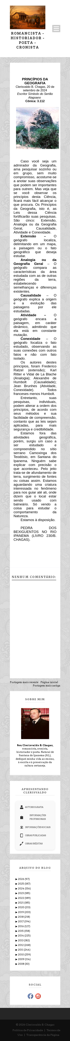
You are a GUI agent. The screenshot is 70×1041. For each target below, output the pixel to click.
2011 (21, 949)
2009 (21, 959)
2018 (21, 916)
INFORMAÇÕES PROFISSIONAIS (33, 817)
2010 (21, 954)
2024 (21, 888)
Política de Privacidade (28, 1030)
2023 (21, 893)
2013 (21, 940)
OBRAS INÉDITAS (31, 843)
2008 (21, 963)
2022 (21, 898)
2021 (21, 902)
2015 (21, 931)
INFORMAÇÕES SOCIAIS (35, 827)
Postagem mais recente (24, 682)
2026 (21, 879)
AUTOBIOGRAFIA (31, 807)
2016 (21, 926)
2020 (21, 907)
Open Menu (56, 28)
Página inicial (49, 682)
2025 (21, 883)
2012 (21, 945)
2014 (21, 935)
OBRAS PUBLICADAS (33, 835)
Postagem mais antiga (46, 685)
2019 (21, 912)
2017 (21, 921)
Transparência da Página (42, 1034)
